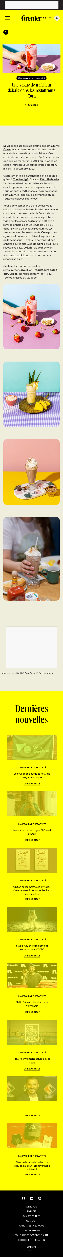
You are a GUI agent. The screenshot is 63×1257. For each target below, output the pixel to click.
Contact (31, 1221)
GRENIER (31, 1247)
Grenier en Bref (31, 1230)
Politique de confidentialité (31, 1235)
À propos (31, 1206)
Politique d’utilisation (31, 1240)
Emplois (31, 1211)
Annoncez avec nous (31, 1225)
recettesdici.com (19, 255)
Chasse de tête (31, 1216)
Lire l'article (32, 783)
